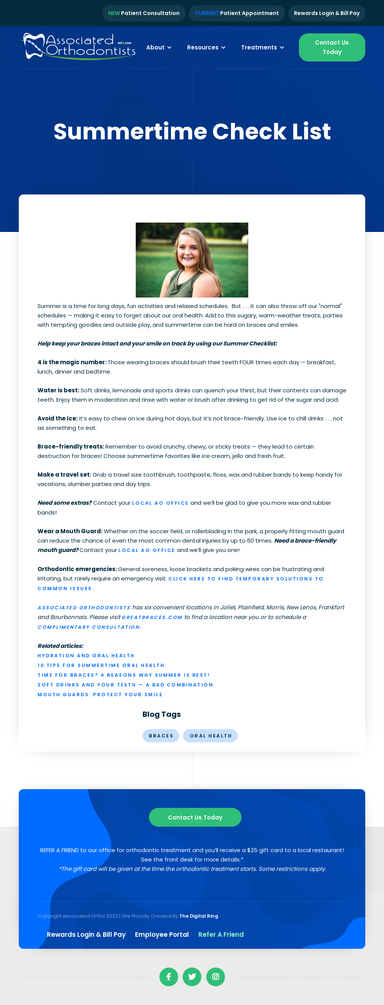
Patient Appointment (237, 13)
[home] (79, 47)
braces (161, 736)
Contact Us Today (332, 47)
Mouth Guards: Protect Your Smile (100, 694)
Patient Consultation (144, 13)
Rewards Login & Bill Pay (327, 13)
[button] (159, 47)
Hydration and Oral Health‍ (86, 655)
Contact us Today (195, 817)
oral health (211, 736)
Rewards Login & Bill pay (86, 934)
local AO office (160, 503)
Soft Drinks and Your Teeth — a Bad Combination (125, 685)
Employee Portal (162, 934)
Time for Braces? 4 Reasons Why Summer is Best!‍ (124, 675)
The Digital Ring (198, 916)
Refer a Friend (221, 934)
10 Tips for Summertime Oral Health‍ (101, 665)
